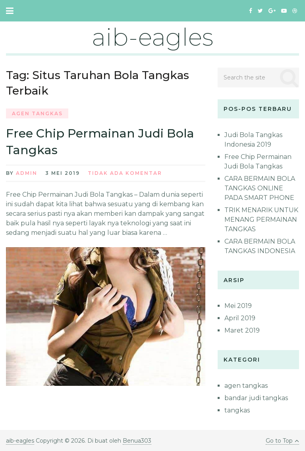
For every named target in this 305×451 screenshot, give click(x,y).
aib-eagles (152, 37)
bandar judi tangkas (256, 398)
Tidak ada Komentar (125, 173)
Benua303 (137, 440)
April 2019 (239, 318)
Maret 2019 (242, 330)
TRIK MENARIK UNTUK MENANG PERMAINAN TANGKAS (261, 219)
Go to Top (282, 440)
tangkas (237, 410)
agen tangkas (37, 113)
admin (26, 173)
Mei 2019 (238, 306)
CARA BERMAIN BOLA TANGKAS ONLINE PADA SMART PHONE (259, 188)
